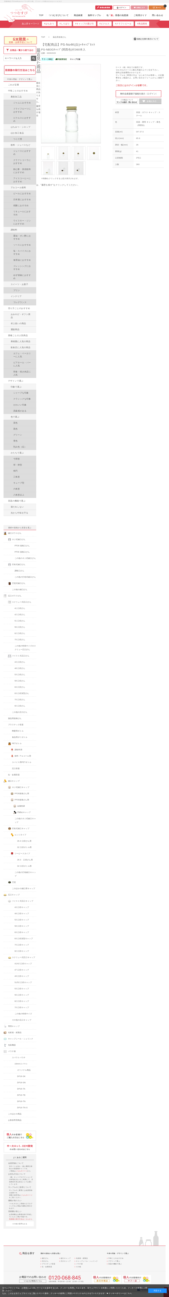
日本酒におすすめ (22, 199)
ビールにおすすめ (22, 193)
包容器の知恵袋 (117, 15)
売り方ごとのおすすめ (19, 308)
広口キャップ (66, 1261)
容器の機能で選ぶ (17, 501)
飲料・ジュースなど (20, 145)
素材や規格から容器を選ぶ (19, 528)
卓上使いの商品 (18, 323)
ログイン (121, 7)
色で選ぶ (15, 417)
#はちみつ (49, 24)
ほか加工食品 (17, 133)
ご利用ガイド (140, 15)
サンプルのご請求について (19, 1187)
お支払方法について (17, 1174)
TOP (41, 15)
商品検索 (78, 15)
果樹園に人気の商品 (20, 341)
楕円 (15, 471)
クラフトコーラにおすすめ (22, 161)
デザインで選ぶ (16, 381)
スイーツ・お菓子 (19, 284)
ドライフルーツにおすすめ (22, 110)
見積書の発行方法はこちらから (20, 1219)
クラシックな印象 (22, 399)
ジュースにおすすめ (22, 152)
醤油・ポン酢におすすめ (22, 237)
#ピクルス (104, 24)
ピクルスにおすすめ (22, 119)
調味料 (14, 230)
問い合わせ (157, 15)
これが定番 (13, 85)
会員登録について (16, 1163)
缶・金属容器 (47, 1267)
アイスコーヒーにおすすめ (22, 180)
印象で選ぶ (16, 387)
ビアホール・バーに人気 (22, 364)
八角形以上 (18, 495)
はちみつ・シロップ (20, 127)
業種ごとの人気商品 (18, 335)
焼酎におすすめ (21, 205)
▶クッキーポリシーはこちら (119, 1293)
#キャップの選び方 (84, 24)
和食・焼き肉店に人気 (22, 373)
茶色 (15, 423)
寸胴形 (16, 459)
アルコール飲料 (18, 187)
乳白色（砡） (20, 447)
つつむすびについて (58, 15)
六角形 (16, 489)
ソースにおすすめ (22, 245)
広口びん (45, 1261)
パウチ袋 (79, 1264)
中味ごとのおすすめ (18, 91)
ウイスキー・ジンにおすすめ (22, 222)
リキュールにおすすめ (22, 213)
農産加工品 (16, 97)
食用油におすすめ (22, 260)
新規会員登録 (103, 7)
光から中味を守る (19, 513)
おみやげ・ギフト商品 (20, 316)
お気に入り (139, 7)
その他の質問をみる (19, 1224)
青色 (15, 441)
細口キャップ (66, 1258)
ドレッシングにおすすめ (22, 267)
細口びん (45, 1258)
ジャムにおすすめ (22, 103)
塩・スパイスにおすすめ (22, 252)
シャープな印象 (21, 393)
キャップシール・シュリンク (87, 1261)
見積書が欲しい (15, 1211)
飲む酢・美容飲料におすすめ (22, 170)
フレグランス (20, 302)
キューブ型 (18, 483)
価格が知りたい (15, 1200)
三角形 (16, 477)
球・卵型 (17, 465)
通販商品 (15, 329)
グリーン (17, 435)
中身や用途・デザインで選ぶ (19, 79)
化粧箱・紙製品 (82, 1258)
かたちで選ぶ (17, 453)
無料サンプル (94, 15)
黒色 (15, 429)
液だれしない (17, 507)
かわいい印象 (20, 405)
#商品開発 (142, 24)
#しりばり (65, 24)
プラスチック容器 (48, 1264)
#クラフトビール (123, 24)
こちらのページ (21, 1171)
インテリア (16, 296)
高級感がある (20, 411)
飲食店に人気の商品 (20, 347)
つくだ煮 (17, 139)
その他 (78, 1267)
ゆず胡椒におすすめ (22, 276)
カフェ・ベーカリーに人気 (22, 355)
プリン (16, 290)
